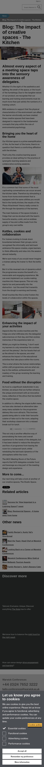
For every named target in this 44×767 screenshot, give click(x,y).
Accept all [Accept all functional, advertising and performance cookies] (22, 751)
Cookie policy (35, 725)
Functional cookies (14, 733)
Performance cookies (16, 744)
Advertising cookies (15, 739)
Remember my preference (22, 756)
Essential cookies (14, 728)
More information (22, 762)
